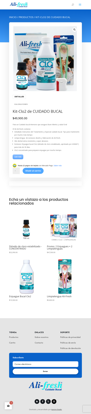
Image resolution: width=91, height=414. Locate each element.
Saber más (58, 166)
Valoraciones (21, 104)
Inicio (13, 17)
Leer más (17, 157)
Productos (26, 17)
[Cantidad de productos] (16, 170)
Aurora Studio (56, 409)
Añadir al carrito (33, 170)
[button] (74, 29)
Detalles (19, 97)
